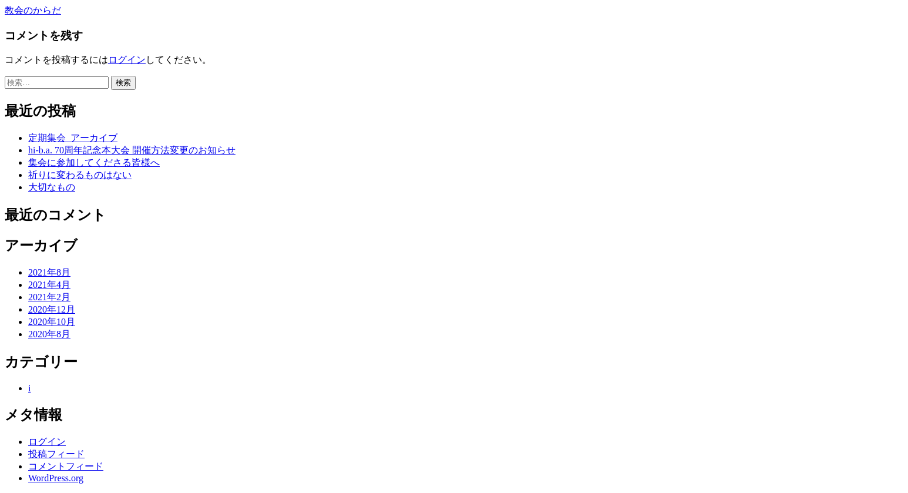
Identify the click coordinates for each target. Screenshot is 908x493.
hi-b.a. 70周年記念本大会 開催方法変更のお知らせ (132, 150)
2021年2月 (49, 297)
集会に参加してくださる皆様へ (94, 162)
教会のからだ (33, 10)
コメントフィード (65, 466)
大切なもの (51, 187)
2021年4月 (49, 285)
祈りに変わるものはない (80, 175)
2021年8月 (49, 272)
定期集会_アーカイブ (72, 138)
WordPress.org (55, 478)
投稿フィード (56, 454)
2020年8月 (49, 334)
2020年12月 (51, 309)
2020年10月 (51, 322)
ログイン (127, 60)
